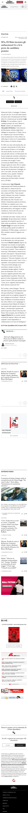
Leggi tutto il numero (14, 646)
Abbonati (19, 2)
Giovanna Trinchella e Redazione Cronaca (10, 514)
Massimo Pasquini (9, 343)
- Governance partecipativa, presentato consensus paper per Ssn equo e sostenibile (13, 673)
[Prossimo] (25, 355)
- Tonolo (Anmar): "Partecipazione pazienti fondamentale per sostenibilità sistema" (11, 666)
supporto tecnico (8, 776)
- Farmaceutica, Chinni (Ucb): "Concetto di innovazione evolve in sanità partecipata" (11, 670)
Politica (4, 34)
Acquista (14, 435)
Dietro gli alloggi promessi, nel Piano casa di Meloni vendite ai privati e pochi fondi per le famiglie (15, 339)
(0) (5, 348)
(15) (25, 513)
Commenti (4, 86)
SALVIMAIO (6, 430)
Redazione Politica (6, 381)
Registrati (20, 745)
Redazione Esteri (6, 571)
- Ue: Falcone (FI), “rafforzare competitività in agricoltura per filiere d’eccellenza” (12, 680)
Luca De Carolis (6, 54)
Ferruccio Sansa (6, 535)
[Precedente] (20, 355)
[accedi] (25, 2)
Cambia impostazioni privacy (10, 797)
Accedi (8, 745)
